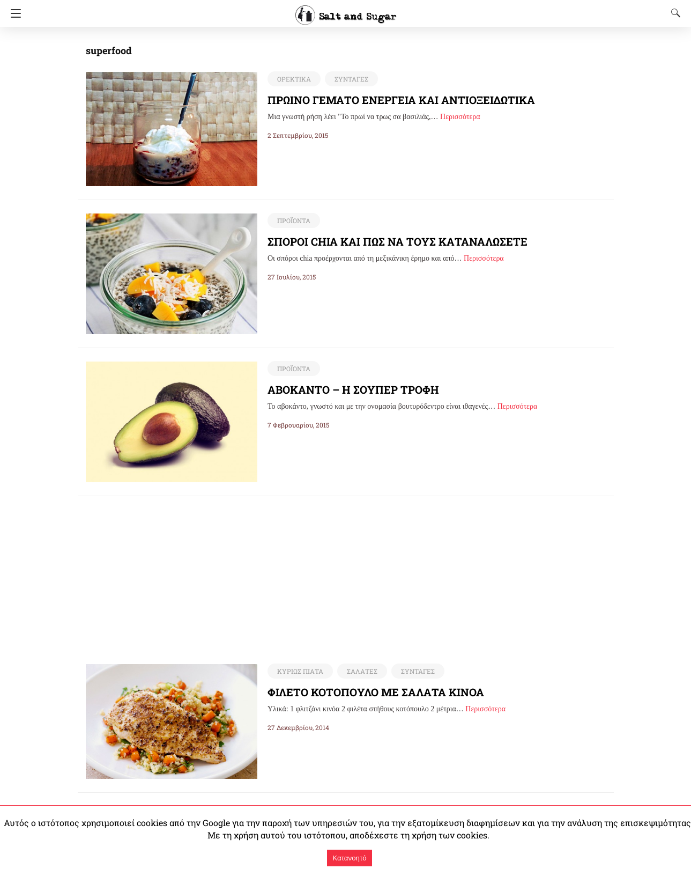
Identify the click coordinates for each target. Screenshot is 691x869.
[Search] (673, 13)
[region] (346, 571)
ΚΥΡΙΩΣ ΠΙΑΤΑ (299, 671)
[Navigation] (13, 13)
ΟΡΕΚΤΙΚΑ (293, 79)
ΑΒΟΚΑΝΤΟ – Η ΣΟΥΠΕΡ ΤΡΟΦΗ (352, 389)
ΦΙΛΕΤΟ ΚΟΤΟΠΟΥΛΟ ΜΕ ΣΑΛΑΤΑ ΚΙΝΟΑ (377, 692)
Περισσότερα (460, 117)
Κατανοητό (349, 858)
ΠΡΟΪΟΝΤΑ (293, 220)
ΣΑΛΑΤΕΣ (359, 671)
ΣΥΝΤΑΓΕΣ (348, 79)
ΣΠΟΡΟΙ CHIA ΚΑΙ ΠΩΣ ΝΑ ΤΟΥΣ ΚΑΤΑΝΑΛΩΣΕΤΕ (400, 241)
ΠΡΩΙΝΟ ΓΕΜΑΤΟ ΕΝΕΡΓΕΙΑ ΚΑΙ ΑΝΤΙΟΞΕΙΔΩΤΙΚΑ (403, 100)
